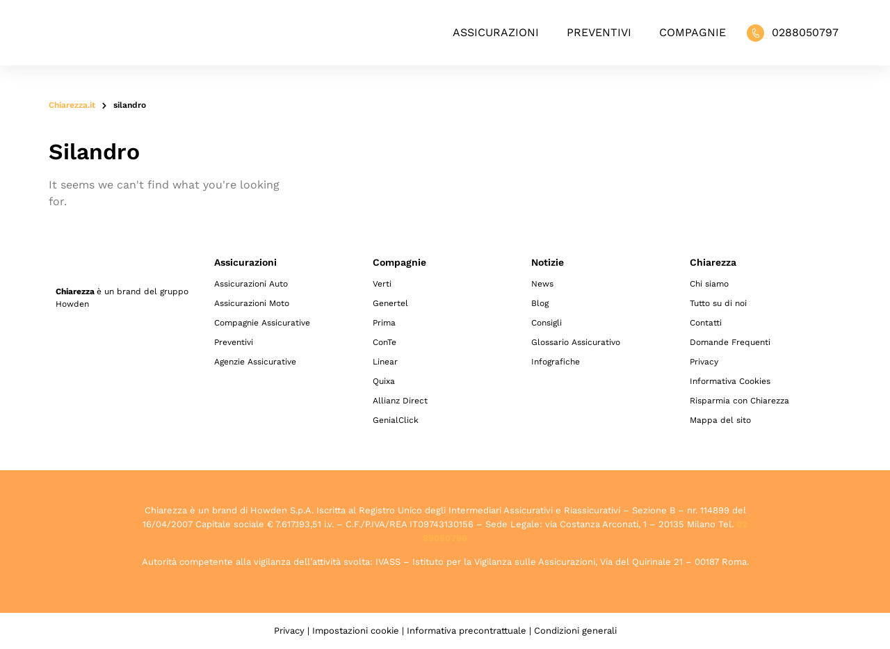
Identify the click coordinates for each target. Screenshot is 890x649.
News (542, 284)
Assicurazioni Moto (251, 303)
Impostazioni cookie (355, 630)
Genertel (390, 303)
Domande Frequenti (730, 342)
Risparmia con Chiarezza (739, 401)
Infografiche (555, 362)
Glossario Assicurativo (575, 342)
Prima (384, 323)
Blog (540, 303)
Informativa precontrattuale (466, 630)
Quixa (384, 381)
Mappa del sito (720, 420)
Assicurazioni (496, 32)
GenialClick (396, 420)
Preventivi (599, 32)
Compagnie (692, 32)
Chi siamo (709, 284)
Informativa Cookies (730, 381)
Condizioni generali (575, 630)
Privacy (704, 362)
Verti (382, 284)
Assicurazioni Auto (251, 284)
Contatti (706, 323)
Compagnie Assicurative (262, 323)
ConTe (384, 342)
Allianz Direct (400, 401)
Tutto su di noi (718, 303)
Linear (385, 362)
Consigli (546, 323)
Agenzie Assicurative (255, 362)
